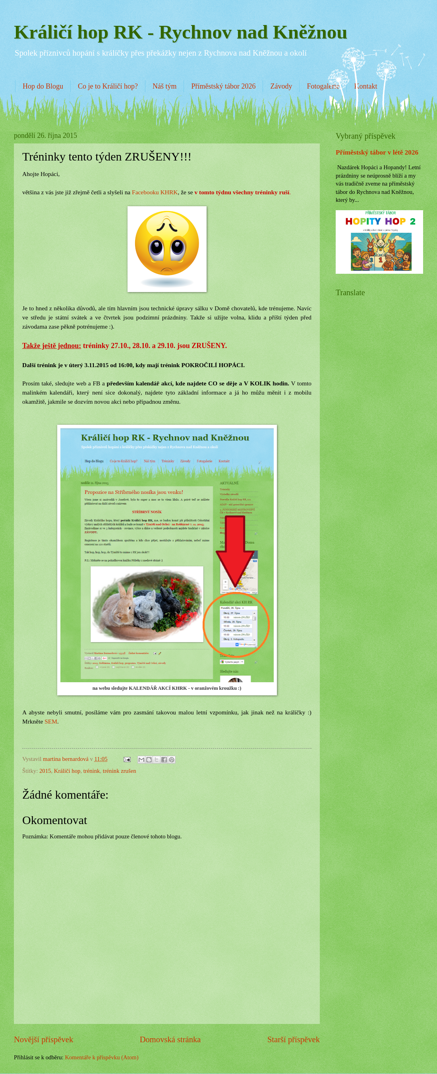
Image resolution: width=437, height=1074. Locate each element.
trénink (91, 771)
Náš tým (165, 86)
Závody (281, 86)
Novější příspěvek (43, 1039)
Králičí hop (67, 771)
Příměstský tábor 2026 (223, 86)
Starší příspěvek (293, 1039)
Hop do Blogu (43, 86)
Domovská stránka (170, 1039)
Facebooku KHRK (155, 192)
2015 (45, 771)
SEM (50, 721)
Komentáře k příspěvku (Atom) (101, 1057)
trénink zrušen (119, 771)
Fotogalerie (323, 86)
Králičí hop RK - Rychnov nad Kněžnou (181, 32)
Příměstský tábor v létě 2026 (377, 152)
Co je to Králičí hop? (108, 86)
